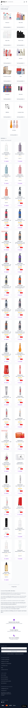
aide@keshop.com (4, 688)
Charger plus (14, 586)
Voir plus (6, 249)
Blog (2, 667)
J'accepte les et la (13, 653)
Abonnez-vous (14, 651)
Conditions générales (5, 659)
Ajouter (6, 161)
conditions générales (10, 653)
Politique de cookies (5, 661)
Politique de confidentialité (6, 663)
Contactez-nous (4, 665)
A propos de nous (4, 669)
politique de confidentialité (19, 653)
